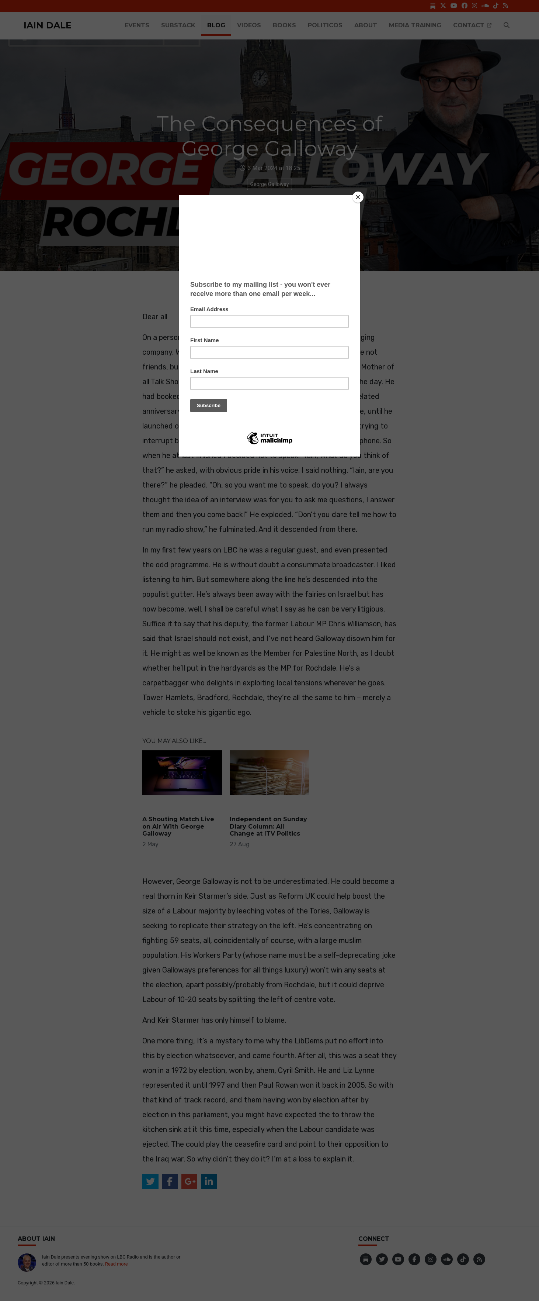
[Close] (358, 197)
